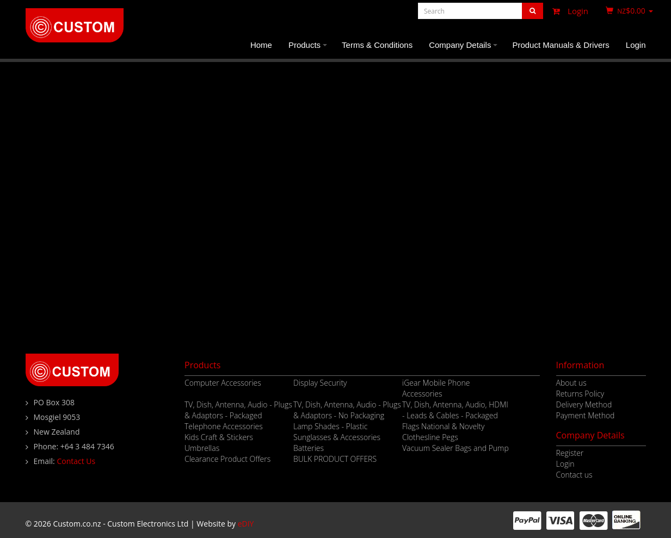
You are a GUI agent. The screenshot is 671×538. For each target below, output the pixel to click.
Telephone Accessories (223, 426)
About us (571, 383)
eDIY (246, 523)
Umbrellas (201, 448)
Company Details (465, 49)
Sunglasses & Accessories (336, 437)
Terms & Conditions (377, 45)
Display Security (320, 383)
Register (570, 453)
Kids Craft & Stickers (218, 437)
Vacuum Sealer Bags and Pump (455, 448)
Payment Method (585, 415)
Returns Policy (580, 393)
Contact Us (76, 461)
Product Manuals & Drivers (560, 45)
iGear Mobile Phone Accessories (436, 388)
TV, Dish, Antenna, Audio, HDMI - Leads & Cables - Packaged (455, 409)
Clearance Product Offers (227, 459)
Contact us (574, 474)
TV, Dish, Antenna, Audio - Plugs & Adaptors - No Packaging (347, 409)
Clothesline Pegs (430, 437)
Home (261, 45)
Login (567, 10)
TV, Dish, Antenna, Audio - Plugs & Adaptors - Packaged (238, 409)
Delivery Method (584, 404)
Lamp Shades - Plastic (330, 426)
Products (309, 49)
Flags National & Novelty (443, 426)
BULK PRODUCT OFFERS (335, 459)
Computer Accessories (222, 383)
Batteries (308, 448)
